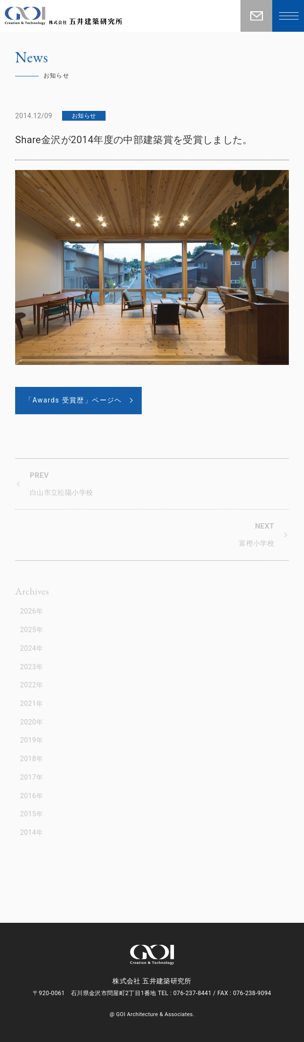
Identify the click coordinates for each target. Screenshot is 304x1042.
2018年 (31, 759)
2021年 (31, 703)
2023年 (31, 667)
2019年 (31, 740)
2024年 (31, 648)
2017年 (31, 777)
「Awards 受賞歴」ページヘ (73, 400)
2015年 (31, 814)
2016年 (31, 796)
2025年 (31, 630)
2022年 (31, 685)
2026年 (31, 611)
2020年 (31, 722)
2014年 (31, 832)
